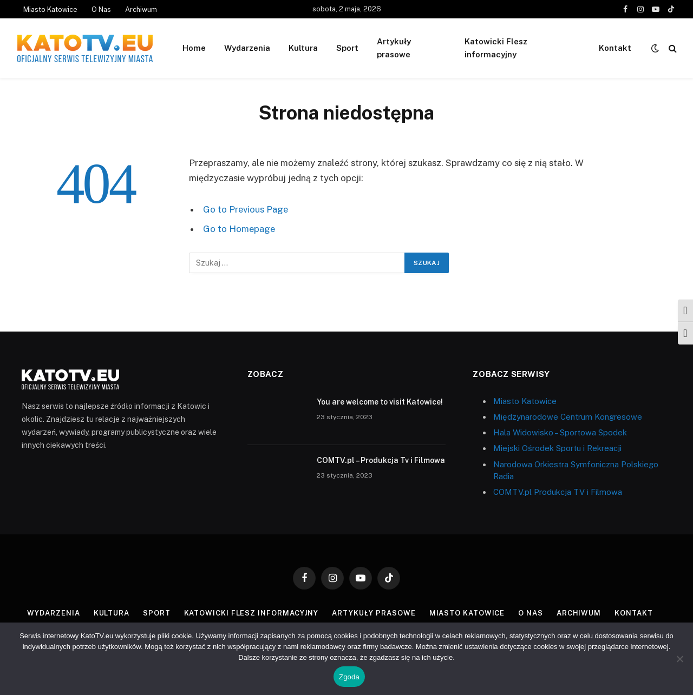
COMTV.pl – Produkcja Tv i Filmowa (381, 460)
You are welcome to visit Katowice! (380, 402)
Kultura (303, 47)
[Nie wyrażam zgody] (679, 658)
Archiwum (141, 9)
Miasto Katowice (50, 9)
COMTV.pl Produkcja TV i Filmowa (557, 492)
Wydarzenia (247, 47)
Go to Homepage (239, 228)
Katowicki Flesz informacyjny (496, 48)
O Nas (101, 9)
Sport (347, 47)
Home (194, 47)
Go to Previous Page (245, 209)
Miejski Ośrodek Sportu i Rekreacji (557, 448)
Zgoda (349, 677)
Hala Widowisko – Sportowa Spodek (560, 432)
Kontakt (615, 47)
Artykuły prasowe (394, 48)
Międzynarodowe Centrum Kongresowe (567, 416)
